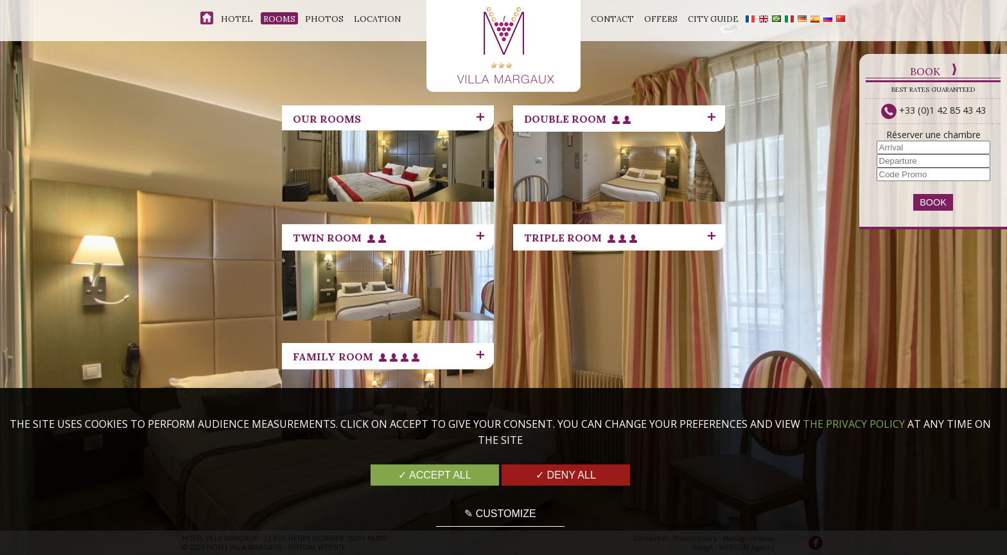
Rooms (279, 18)
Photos (324, 18)
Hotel (237, 18)
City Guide (713, 18)
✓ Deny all (566, 475)
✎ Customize (500, 513)
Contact (612, 18)
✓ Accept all (434, 475)
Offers (661, 18)
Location (377, 18)
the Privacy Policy (854, 424)
